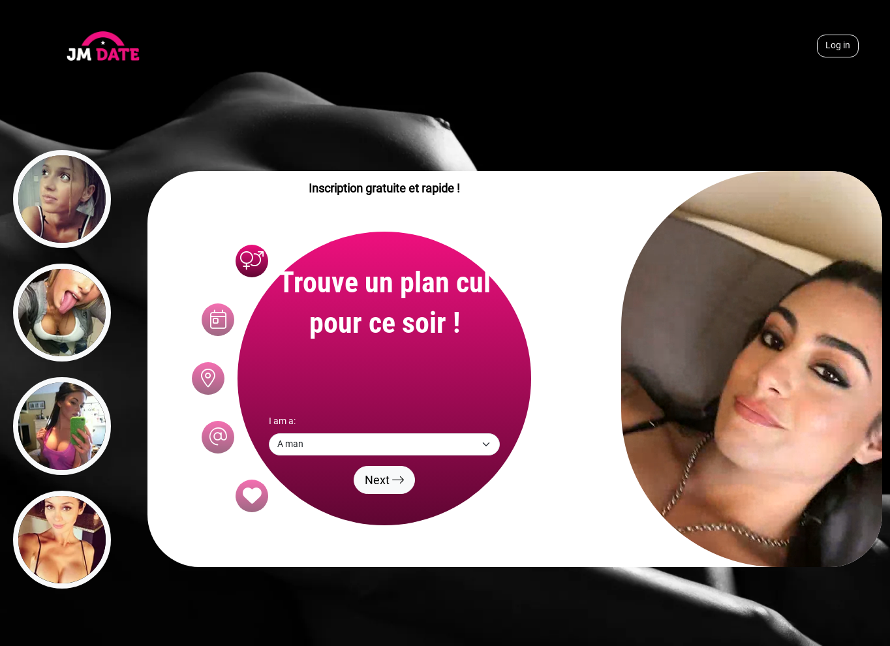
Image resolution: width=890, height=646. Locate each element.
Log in (837, 45)
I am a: (282, 421)
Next (384, 480)
